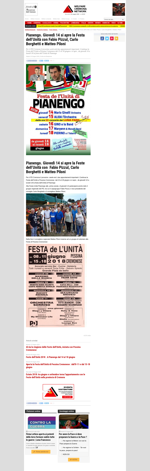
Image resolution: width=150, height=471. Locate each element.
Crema (55, 23)
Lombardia (75, 23)
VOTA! (73, 459)
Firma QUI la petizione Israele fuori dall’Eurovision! (55, 26)
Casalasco (46, 23)
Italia (83, 23)
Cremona (37, 23)
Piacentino (64, 23)
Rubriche (106, 23)
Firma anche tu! (40, 452)
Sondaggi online (66, 411)
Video (113, 23)
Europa (90, 23)
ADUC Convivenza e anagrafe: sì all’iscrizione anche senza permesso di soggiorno (96, 26)
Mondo (98, 23)
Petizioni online (33, 411)
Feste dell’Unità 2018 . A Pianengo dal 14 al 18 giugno (50, 357)
